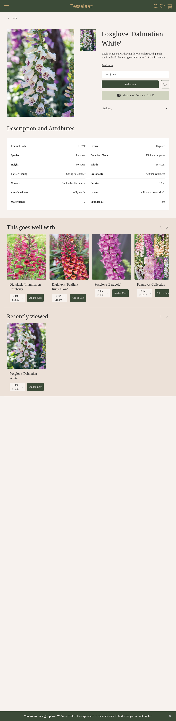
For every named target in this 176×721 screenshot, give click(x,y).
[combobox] (17, 298)
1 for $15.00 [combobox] (135, 74)
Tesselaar (81, 6)
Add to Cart (35, 297)
